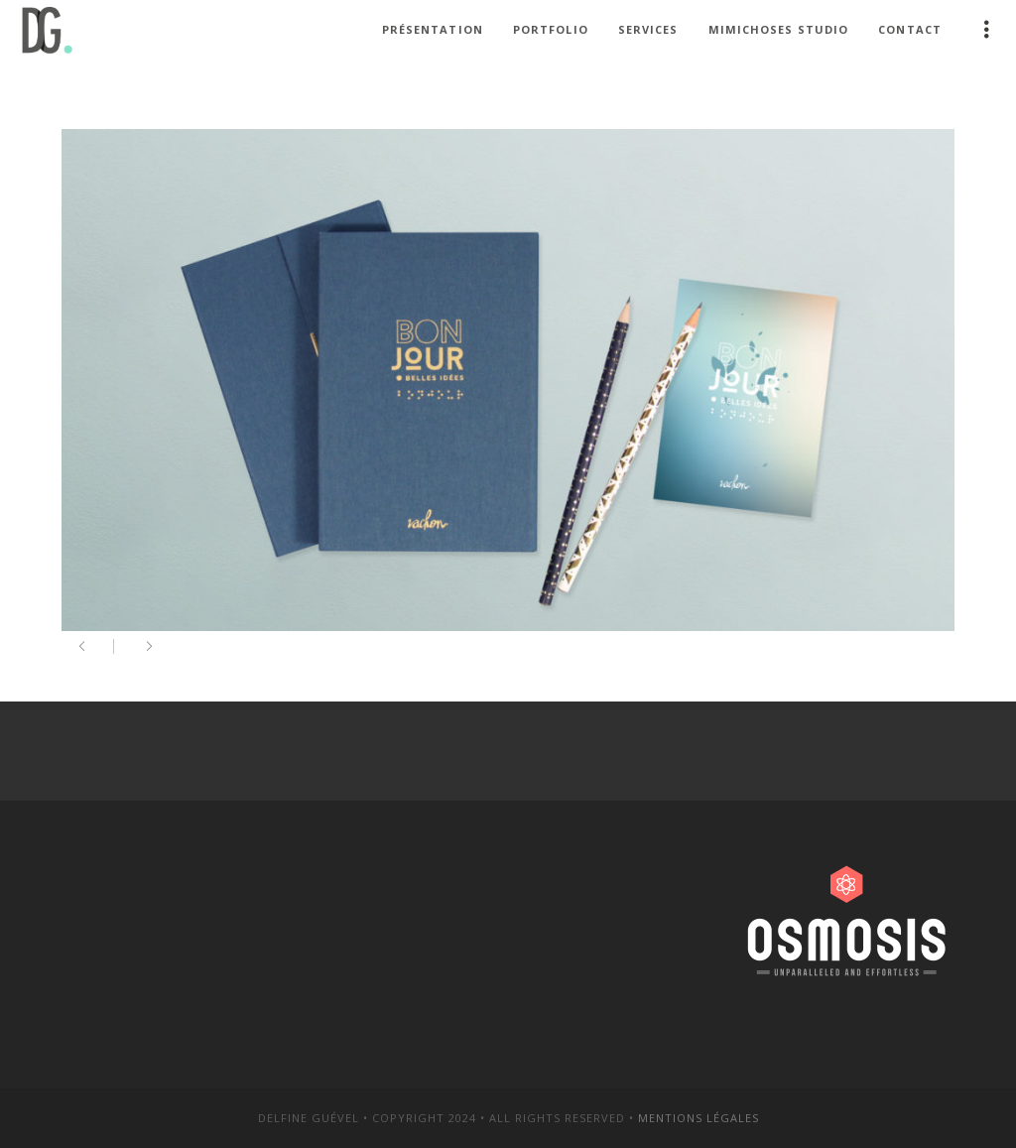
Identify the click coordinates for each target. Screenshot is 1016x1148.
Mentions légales (698, 1117)
